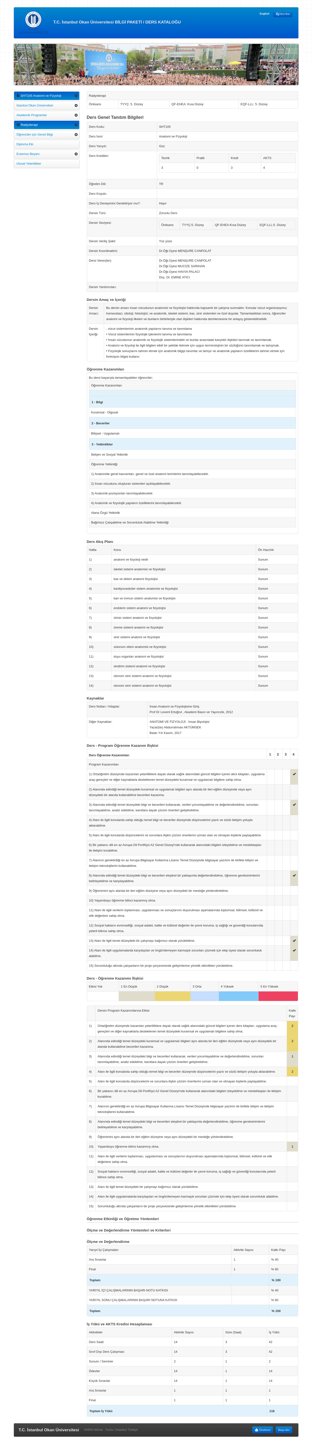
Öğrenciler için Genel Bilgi (35, 134)
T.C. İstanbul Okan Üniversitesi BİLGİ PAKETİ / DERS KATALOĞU (100, 22)
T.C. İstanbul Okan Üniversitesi (49, 1430)
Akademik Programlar (32, 115)
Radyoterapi (27, 125)
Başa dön (283, 1429)
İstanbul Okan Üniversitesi (35, 105)
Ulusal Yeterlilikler (29, 163)
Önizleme (262, 1430)
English (264, 13)
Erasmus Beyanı (28, 154)
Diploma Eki (25, 144)
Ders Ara (283, 14)
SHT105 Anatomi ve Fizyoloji (39, 95)
